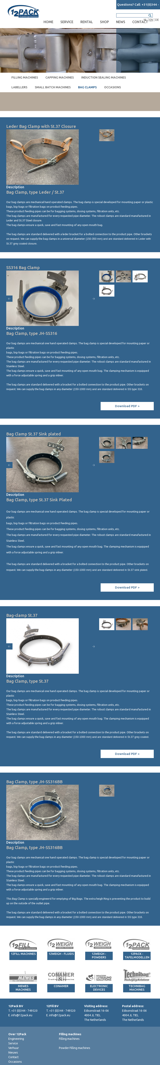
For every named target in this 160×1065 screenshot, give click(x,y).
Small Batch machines (53, 87)
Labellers (19, 87)
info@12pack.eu (21, 1015)
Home (48, 22)
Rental (86, 22)
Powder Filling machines (74, 1048)
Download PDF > (127, 406)
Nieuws (13, 1052)
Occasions (112, 87)
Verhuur (13, 1048)
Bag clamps (87, 87)
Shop (104, 22)
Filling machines (24, 77)
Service (66, 22)
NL (145, 19)
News (120, 22)
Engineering (16, 1038)
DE (157, 19)
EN (151, 19)
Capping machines (59, 77)
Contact (140, 22)
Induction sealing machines (103, 77)
